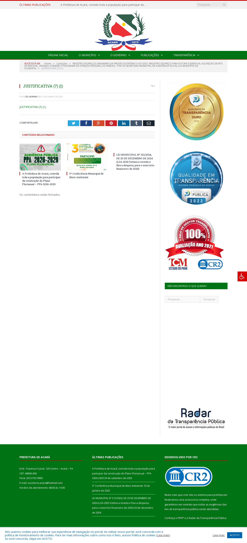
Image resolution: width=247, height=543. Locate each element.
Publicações (150, 55)
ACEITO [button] (234, 535)
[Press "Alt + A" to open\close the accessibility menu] (242, 276)
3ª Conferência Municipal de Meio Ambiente (86, 175)
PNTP (181, 518)
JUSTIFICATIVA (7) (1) (32, 107)
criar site (188, 495)
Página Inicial (58, 55)
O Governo (118, 55)
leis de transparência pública (182, 509)
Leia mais (163, 535)
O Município (87, 55)
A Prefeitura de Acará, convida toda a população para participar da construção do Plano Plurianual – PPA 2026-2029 (105, 5)
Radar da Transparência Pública (207, 518)
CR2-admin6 (31, 96)
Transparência (184, 55)
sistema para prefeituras (212, 495)
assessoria (191, 499)
